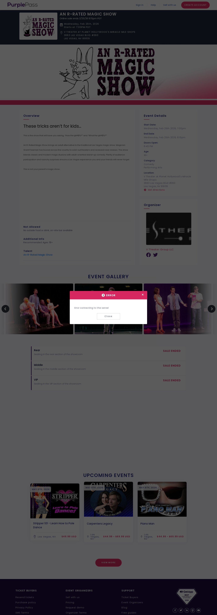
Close (108, 316)
